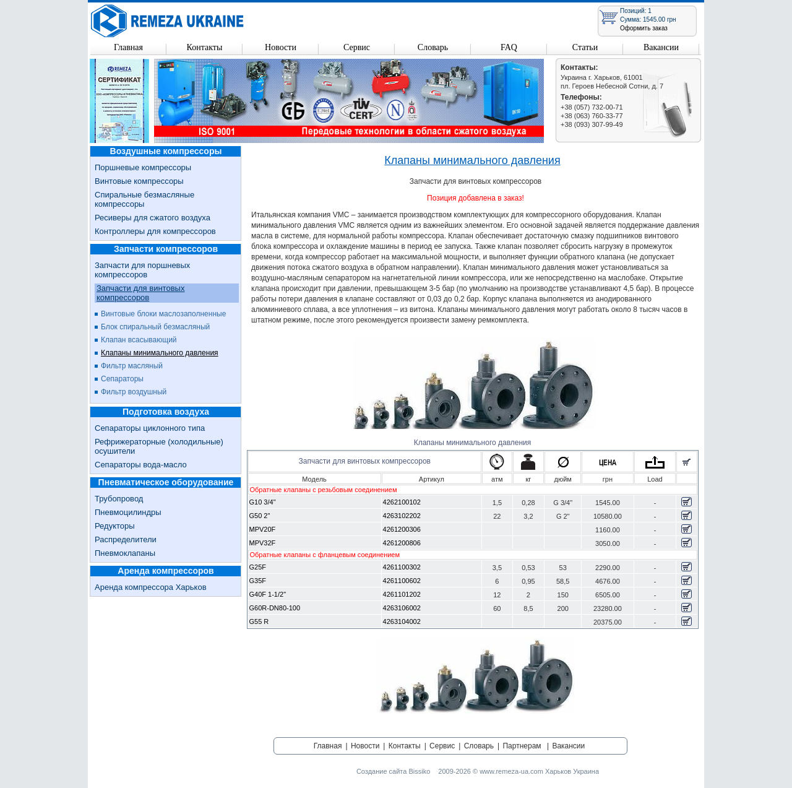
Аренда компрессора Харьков (151, 587)
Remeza (167, 21)
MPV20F (262, 529)
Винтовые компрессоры (139, 181)
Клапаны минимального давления (159, 353)
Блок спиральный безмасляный (155, 327)
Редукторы (115, 525)
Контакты (205, 47)
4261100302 (402, 567)
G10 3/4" (262, 502)
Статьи (585, 47)
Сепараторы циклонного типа (150, 428)
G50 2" (259, 515)
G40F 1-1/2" (267, 594)
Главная (128, 47)
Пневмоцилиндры (128, 512)
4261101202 (402, 594)
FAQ (509, 47)
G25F (258, 567)
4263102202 (402, 515)
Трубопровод (119, 498)
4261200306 (402, 529)
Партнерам (521, 746)
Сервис (356, 47)
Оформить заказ (644, 28)
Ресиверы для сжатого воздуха (152, 217)
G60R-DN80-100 (275, 608)
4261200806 (402, 543)
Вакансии (661, 47)
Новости (280, 47)
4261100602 (402, 580)
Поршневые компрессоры (143, 167)
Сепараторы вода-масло (141, 464)
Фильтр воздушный (133, 392)
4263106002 (402, 608)
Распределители (126, 539)
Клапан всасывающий (139, 340)
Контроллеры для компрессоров (155, 231)
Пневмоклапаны (125, 553)
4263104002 (402, 621)
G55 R (259, 621)
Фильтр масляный (132, 366)
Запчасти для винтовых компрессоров (140, 293)
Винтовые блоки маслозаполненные (163, 314)
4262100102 (402, 502)
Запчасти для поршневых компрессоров (142, 270)
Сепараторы (122, 379)
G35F (258, 580)
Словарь (433, 47)
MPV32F (262, 543)
